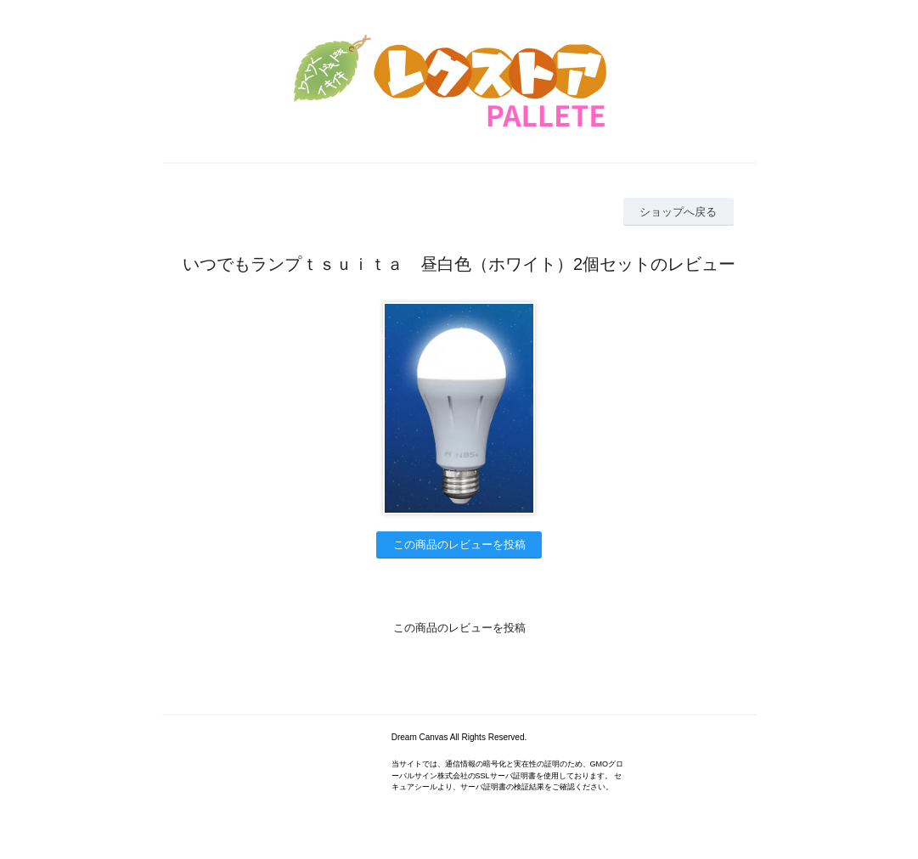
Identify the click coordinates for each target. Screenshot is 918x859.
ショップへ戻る (678, 211)
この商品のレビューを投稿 (459, 544)
